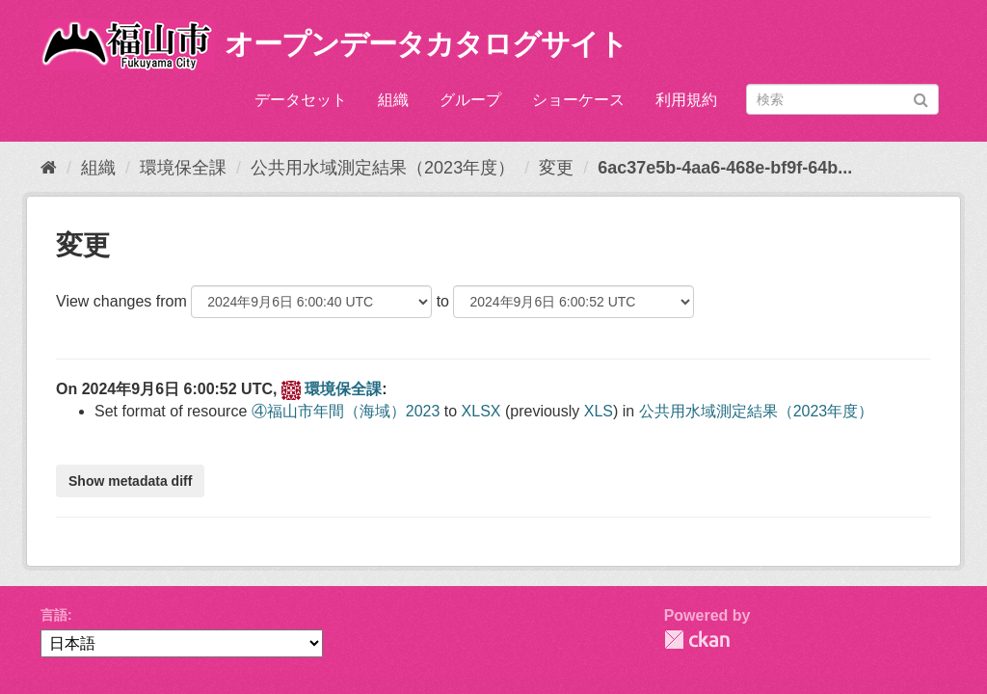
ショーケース (578, 100)
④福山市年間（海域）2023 (346, 411)
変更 (556, 167)
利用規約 (686, 100)
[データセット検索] (842, 99)
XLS (598, 411)
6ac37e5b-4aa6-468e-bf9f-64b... (725, 167)
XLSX (481, 411)
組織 (393, 100)
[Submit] (921, 98)
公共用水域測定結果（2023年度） (383, 167)
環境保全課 (183, 167)
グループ (470, 100)
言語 (53, 615)
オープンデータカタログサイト (426, 44)
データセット (300, 100)
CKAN (697, 639)
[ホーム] (48, 167)
